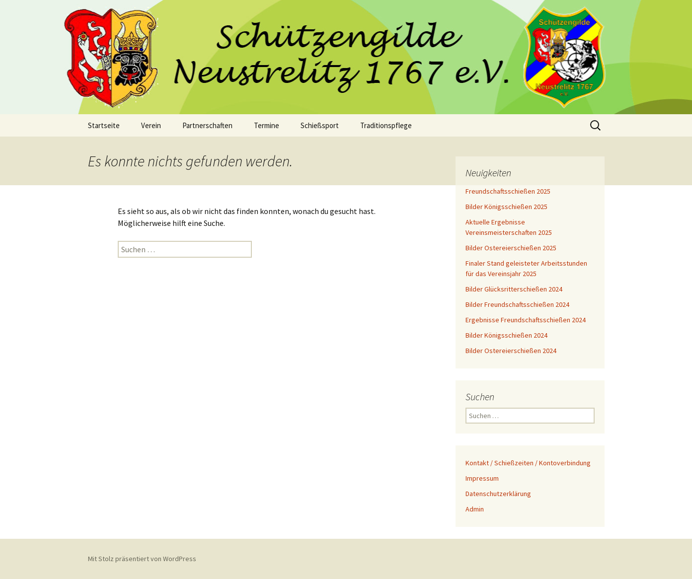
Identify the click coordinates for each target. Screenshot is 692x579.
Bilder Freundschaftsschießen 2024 (517, 304)
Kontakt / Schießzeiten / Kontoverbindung (528, 462)
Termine (266, 125)
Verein (151, 125)
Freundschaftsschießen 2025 (507, 191)
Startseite (104, 125)
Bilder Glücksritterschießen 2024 (513, 289)
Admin (474, 509)
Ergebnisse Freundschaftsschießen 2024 (525, 319)
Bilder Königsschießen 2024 (506, 335)
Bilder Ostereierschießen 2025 (510, 247)
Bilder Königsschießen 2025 (506, 206)
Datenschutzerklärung (498, 493)
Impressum (482, 478)
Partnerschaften (207, 125)
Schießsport (320, 125)
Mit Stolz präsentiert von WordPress (142, 558)
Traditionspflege (386, 125)
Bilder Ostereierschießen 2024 (510, 350)
